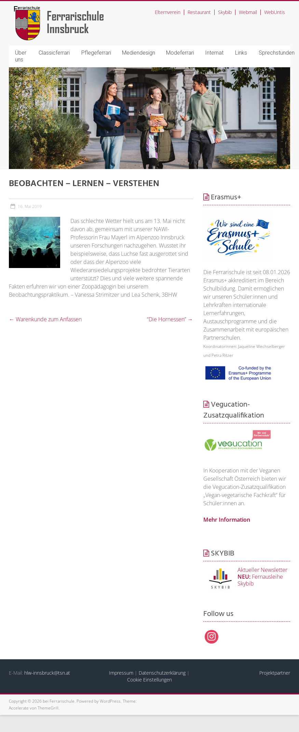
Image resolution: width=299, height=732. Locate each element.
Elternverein (167, 12)
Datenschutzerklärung (162, 673)
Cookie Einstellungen (149, 679)
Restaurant (199, 12)
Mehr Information (226, 519)
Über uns (20, 56)
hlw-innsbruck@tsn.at (47, 673)
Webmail (248, 12)
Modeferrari (180, 53)
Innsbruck (68, 28)
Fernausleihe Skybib (260, 580)
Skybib (225, 12)
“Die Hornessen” (170, 319)
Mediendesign (138, 53)
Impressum (121, 673)
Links (241, 53)
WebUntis (274, 12)
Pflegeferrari (96, 53)
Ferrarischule (75, 15)
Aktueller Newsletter (262, 570)
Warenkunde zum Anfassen (45, 319)
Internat (214, 53)
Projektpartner (274, 673)
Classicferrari (54, 53)
